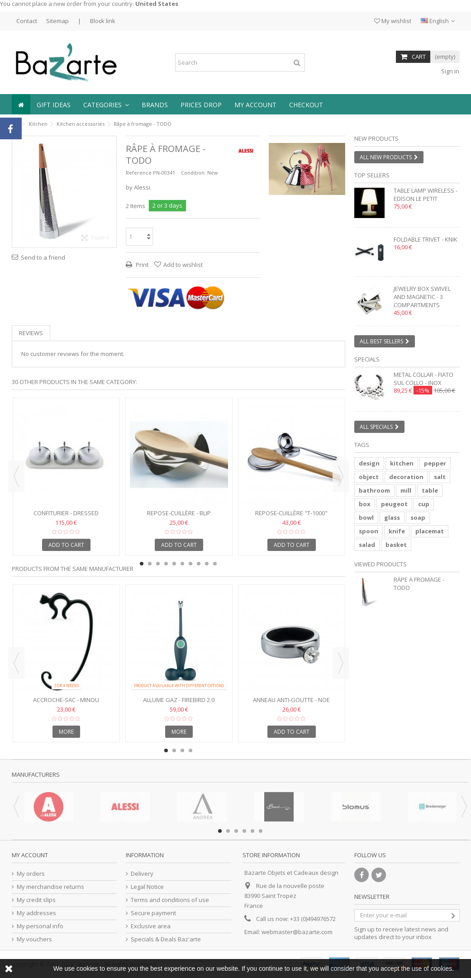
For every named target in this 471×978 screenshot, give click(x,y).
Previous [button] (16, 476)
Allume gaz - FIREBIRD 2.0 (178, 700)
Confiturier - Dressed (66, 513)
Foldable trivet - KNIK (425, 239)
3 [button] (158, 563)
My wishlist (392, 21)
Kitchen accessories (81, 123)
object (369, 477)
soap (417, 517)
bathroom (374, 490)
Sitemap (57, 21)
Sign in (449, 71)
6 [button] (182, 563)
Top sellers (372, 175)
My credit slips (36, 900)
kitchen (402, 463)
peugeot (394, 504)
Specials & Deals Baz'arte (166, 939)
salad (367, 545)
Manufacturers (36, 774)
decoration (406, 477)
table (430, 490)
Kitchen (38, 123)
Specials (367, 359)
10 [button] (215, 563)
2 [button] (311, 187)
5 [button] (174, 563)
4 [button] (166, 563)
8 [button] (198, 563)
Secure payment (153, 913)
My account (30, 855)
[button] (106, 104)
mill (405, 490)
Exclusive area (151, 926)
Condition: (193, 172)
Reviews (31, 333)
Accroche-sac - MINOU (66, 700)
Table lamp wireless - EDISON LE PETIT (425, 194)
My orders (31, 874)
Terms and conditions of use (170, 900)
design (369, 463)
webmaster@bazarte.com (297, 932)
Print (141, 265)
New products (376, 138)
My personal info (40, 926)
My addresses (36, 913)
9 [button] (207, 563)
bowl (366, 517)
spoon (368, 531)
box (365, 504)
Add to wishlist (183, 265)
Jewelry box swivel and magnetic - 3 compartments (422, 297)
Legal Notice (147, 887)
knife (397, 531)
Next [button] (341, 476)
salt (440, 477)
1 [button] (302, 187)
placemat (429, 531)
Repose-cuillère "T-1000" (291, 513)
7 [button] (190, 563)
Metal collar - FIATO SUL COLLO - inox (423, 378)
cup (423, 504)
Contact (26, 21)
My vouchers (34, 939)
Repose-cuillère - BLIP (179, 513)
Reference (139, 172)
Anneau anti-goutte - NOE (291, 700)
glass (392, 517)
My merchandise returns (50, 887)
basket (396, 545)
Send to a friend (43, 257)
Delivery (142, 874)
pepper (435, 463)
